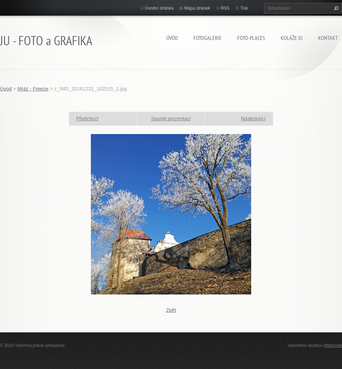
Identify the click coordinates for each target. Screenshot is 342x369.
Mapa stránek (197, 8)
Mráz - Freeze (32, 89)
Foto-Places (251, 37)
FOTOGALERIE (207, 37)
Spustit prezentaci (171, 119)
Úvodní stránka (159, 8)
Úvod (172, 37)
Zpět (171, 310)
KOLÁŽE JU (291, 37)
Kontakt (328, 37)
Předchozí (87, 119)
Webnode (333, 345)
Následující (253, 119)
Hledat (335, 8)
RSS (225, 8)
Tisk (244, 8)
